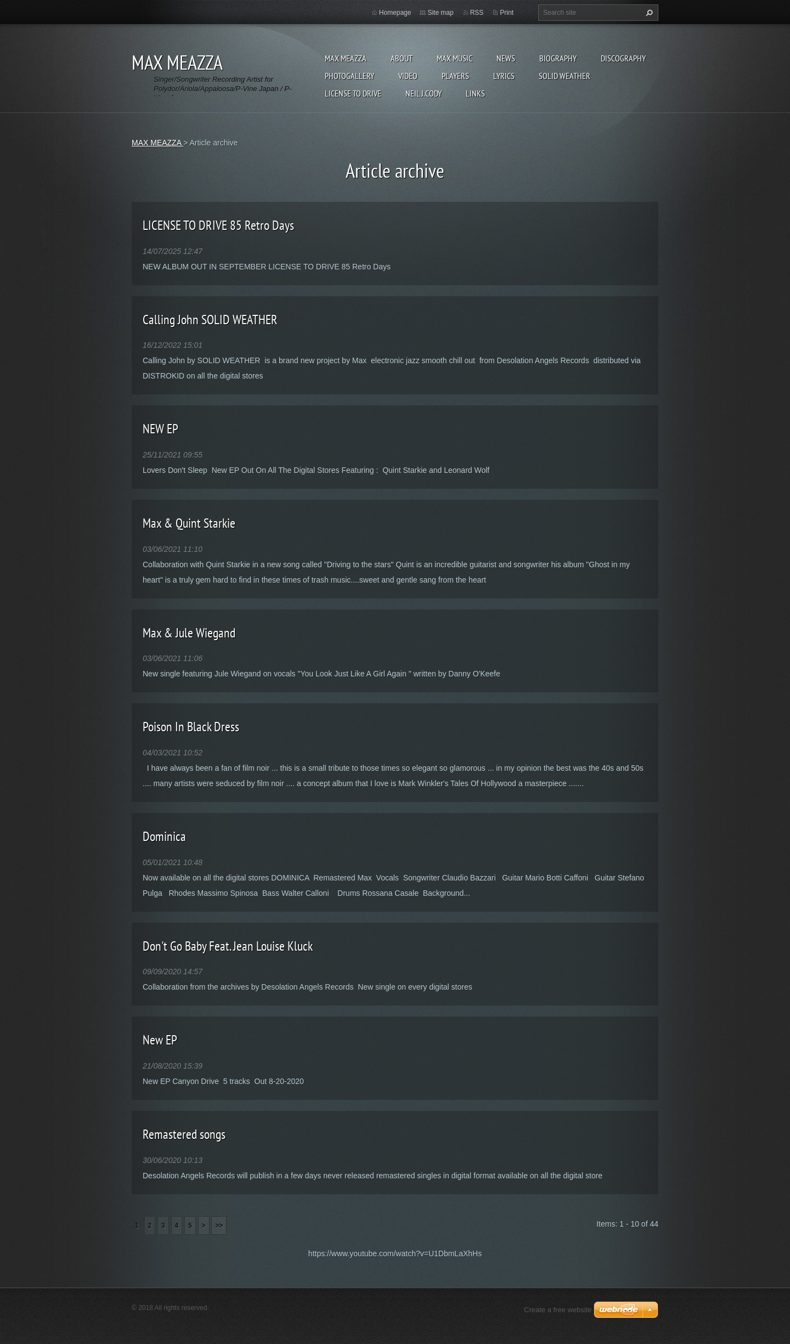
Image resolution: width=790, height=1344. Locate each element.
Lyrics (504, 75)
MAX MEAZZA (345, 58)
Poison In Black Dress (191, 726)
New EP (160, 1039)
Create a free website (558, 1310)
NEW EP (160, 428)
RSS (477, 12)
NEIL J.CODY (423, 93)
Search (648, 12)
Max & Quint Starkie (189, 523)
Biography (558, 58)
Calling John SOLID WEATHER (210, 319)
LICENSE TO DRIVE (353, 93)
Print (507, 12)
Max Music (454, 58)
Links (475, 93)
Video (407, 75)
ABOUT (402, 58)
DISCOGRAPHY (623, 58)
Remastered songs (184, 1134)
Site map (440, 12)
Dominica (164, 836)
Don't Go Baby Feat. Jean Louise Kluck (228, 946)
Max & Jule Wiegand (189, 632)
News (505, 58)
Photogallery (349, 75)
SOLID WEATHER (564, 75)
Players (455, 75)
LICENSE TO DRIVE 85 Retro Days (218, 225)
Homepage (395, 12)
